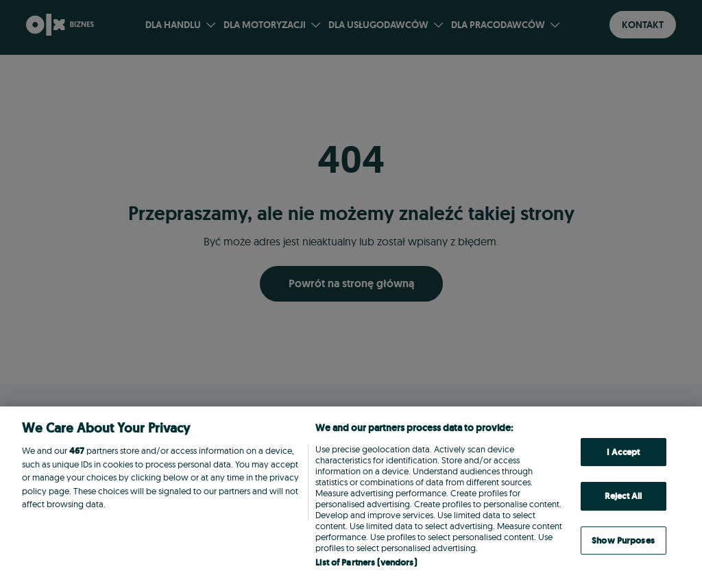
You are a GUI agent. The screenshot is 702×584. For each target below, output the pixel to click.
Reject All (623, 496)
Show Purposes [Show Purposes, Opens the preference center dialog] (623, 540)
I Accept (623, 452)
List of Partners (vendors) (365, 562)
